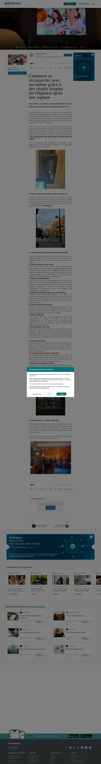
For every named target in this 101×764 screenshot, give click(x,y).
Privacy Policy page (57, 384)
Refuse (49, 394)
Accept (61, 394)
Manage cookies (37, 394)
